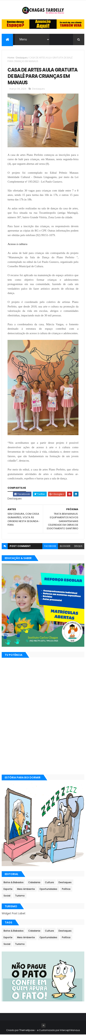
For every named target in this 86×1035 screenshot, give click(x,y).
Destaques (21, 57)
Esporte (8, 889)
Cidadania (34, 882)
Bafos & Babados (14, 882)
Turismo (20, 896)
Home (11, 57)
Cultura (49, 882)
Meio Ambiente (26, 889)
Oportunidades (48, 889)
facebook (50, 546)
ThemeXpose (27, 1030)
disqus (78, 546)
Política (66, 889)
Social (7, 896)
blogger (65, 546)
